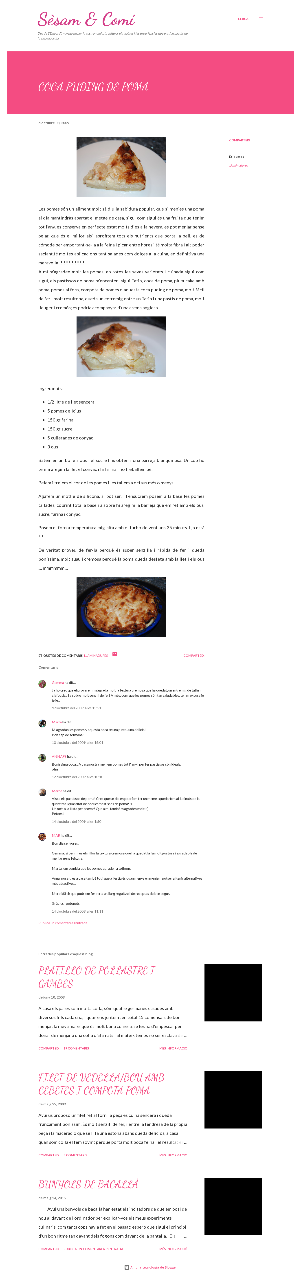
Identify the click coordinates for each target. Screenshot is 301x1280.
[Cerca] (243, 19)
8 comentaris (75, 1155)
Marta (57, 722)
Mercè (57, 791)
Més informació (173, 1048)
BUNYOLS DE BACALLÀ (88, 1184)
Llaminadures (238, 165)
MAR (56, 835)
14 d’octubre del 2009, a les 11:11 (77, 911)
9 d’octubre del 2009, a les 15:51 (76, 708)
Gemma (58, 682)
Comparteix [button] (239, 140)
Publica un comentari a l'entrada (62, 923)
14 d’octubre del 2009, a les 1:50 (76, 821)
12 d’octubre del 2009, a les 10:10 (77, 777)
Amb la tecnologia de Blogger (150, 1267)
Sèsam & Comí (85, 19)
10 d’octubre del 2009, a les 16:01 (77, 742)
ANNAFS (59, 756)
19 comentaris (76, 1048)
